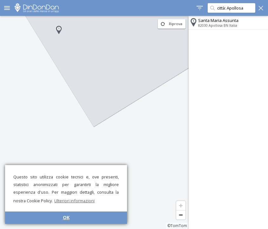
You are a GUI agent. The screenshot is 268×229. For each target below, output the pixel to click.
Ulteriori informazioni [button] (74, 201)
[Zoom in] (180, 205)
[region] (94, 122)
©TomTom (177, 225)
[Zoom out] (180, 214)
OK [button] (66, 217)
